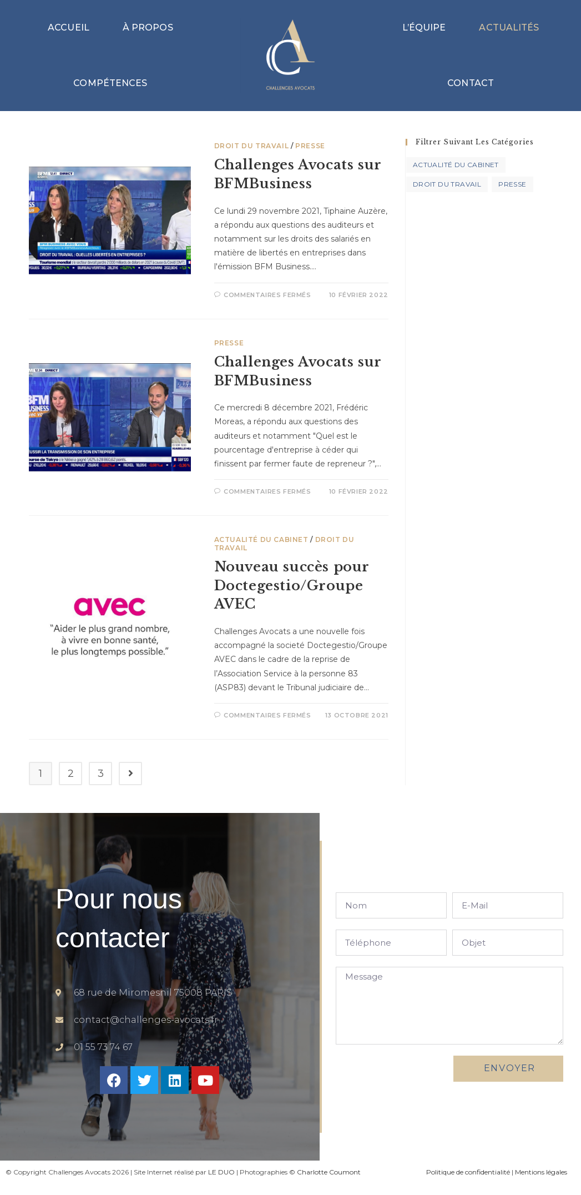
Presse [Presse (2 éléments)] (512, 184)
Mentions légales (541, 1172)
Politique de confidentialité (468, 1172)
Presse (310, 146)
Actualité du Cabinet (261, 539)
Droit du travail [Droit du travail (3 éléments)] (447, 184)
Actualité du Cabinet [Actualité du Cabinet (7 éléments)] (456, 164)
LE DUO (221, 1172)
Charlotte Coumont (329, 1172)
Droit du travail (251, 146)
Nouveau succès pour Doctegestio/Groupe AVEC (292, 585)
